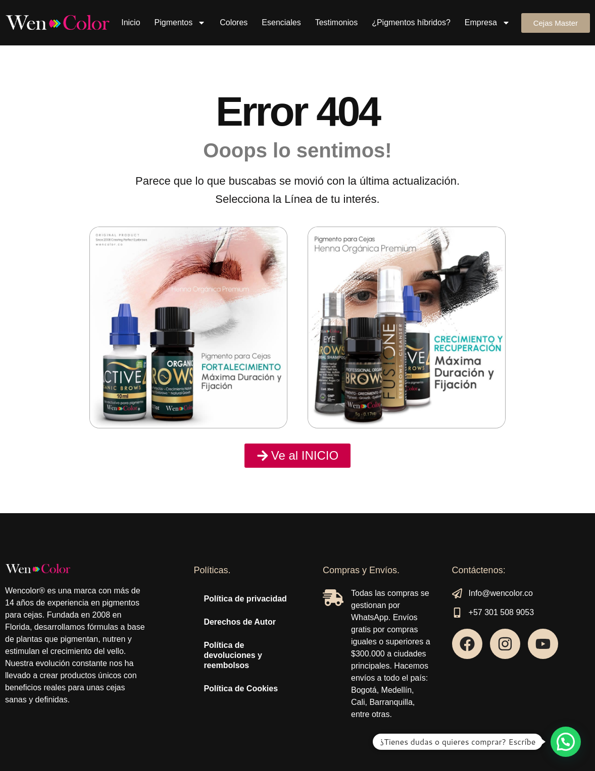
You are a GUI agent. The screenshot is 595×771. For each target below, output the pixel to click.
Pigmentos (180, 23)
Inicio (130, 22)
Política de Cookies (241, 688)
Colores (233, 22)
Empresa (487, 23)
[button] (566, 742)
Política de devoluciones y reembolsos (233, 655)
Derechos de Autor (240, 622)
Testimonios (336, 22)
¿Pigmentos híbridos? (411, 22)
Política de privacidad (245, 598)
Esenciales (281, 22)
